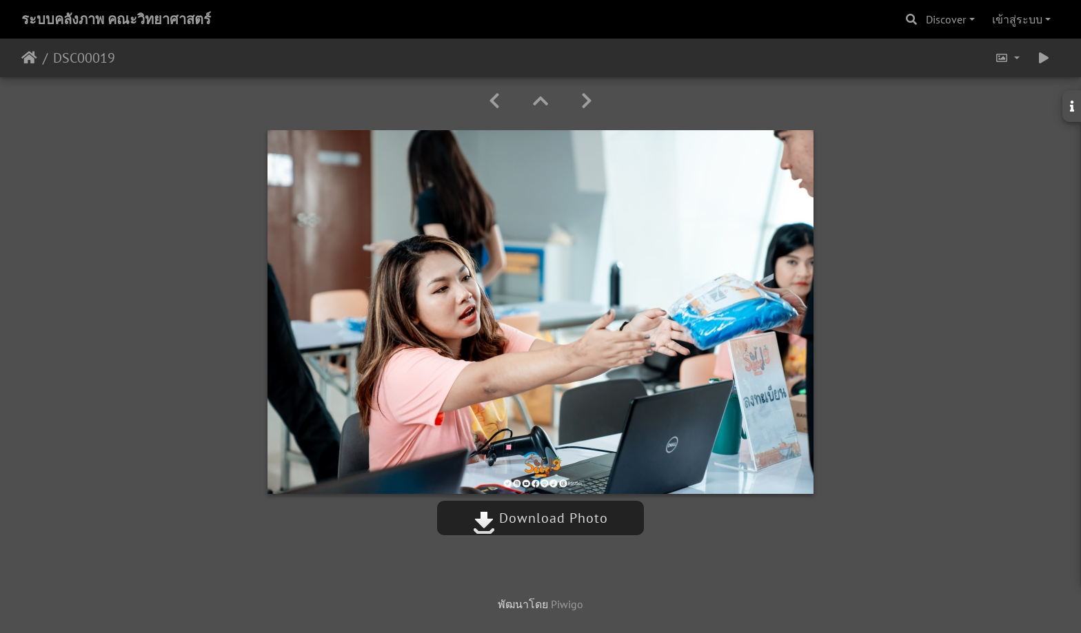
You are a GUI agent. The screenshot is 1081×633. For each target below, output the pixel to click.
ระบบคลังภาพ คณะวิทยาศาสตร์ (116, 19)
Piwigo (567, 604)
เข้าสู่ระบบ (1017, 19)
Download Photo (540, 518)
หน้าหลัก (29, 58)
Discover (946, 19)
